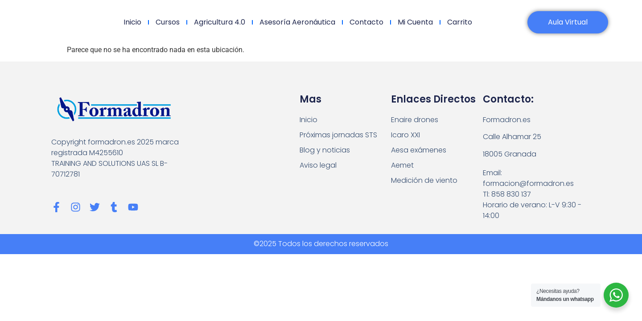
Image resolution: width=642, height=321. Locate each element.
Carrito (459, 22)
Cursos (168, 22)
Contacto (366, 22)
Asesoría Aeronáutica (297, 22)
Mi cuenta (415, 22)
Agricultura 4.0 (219, 22)
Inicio (132, 22)
